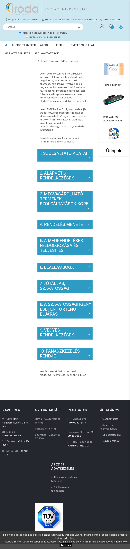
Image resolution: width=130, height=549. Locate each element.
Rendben (66, 545)
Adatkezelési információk (113, 541)
